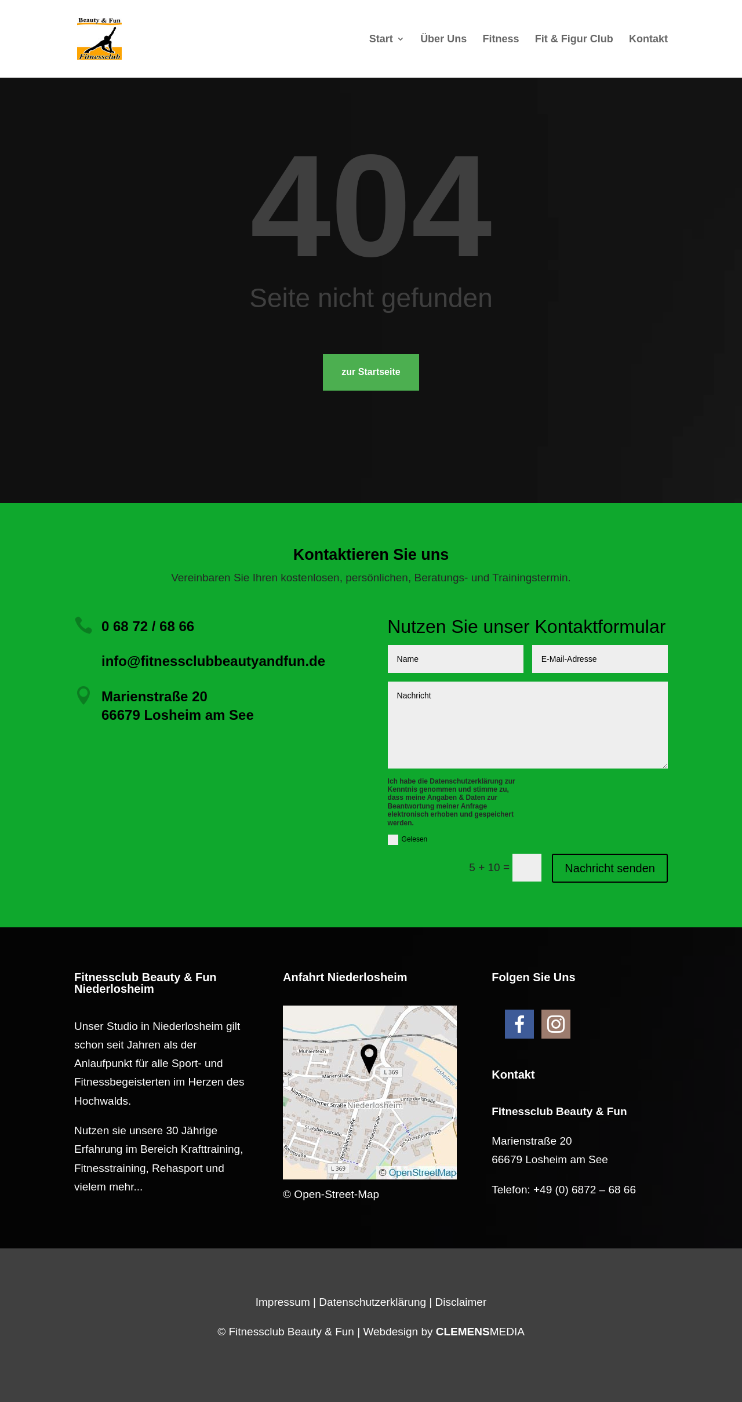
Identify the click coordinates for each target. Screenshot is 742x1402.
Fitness (500, 40)
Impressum (283, 1302)
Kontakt (648, 40)
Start (381, 40)
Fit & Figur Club (574, 40)
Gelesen (408, 840)
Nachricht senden (610, 868)
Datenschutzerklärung (372, 1302)
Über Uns (443, 40)
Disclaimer (461, 1302)
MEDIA (480, 1331)
